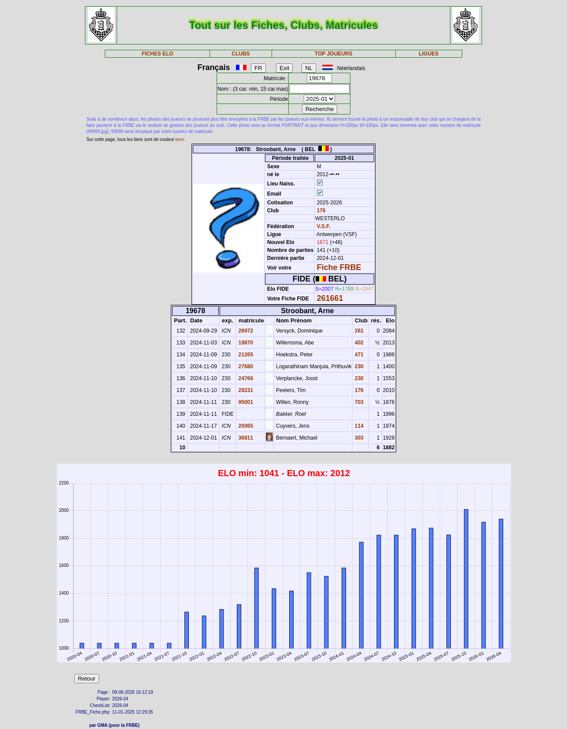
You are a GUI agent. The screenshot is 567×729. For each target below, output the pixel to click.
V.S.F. (323, 226)
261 (358, 331)
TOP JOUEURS (334, 54)
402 (358, 343)
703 (358, 402)
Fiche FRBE (339, 267)
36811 (245, 438)
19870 (245, 343)
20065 (245, 426)
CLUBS (241, 54)
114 (358, 426)
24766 (245, 378)
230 (358, 366)
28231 (245, 390)
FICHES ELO (157, 54)
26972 (245, 331)
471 (358, 355)
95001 (245, 402)
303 (358, 438)
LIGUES (428, 54)
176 (320, 210)
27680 (245, 366)
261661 (330, 298)
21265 (245, 355)
